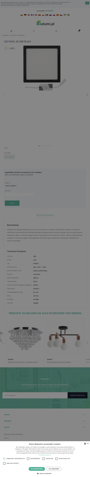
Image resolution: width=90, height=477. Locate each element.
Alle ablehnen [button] (54, 469)
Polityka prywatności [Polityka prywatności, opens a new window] (45, 455)
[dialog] (45, 459)
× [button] (87, 443)
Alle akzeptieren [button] (37, 469)
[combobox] (85, 444)
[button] (45, 473)
